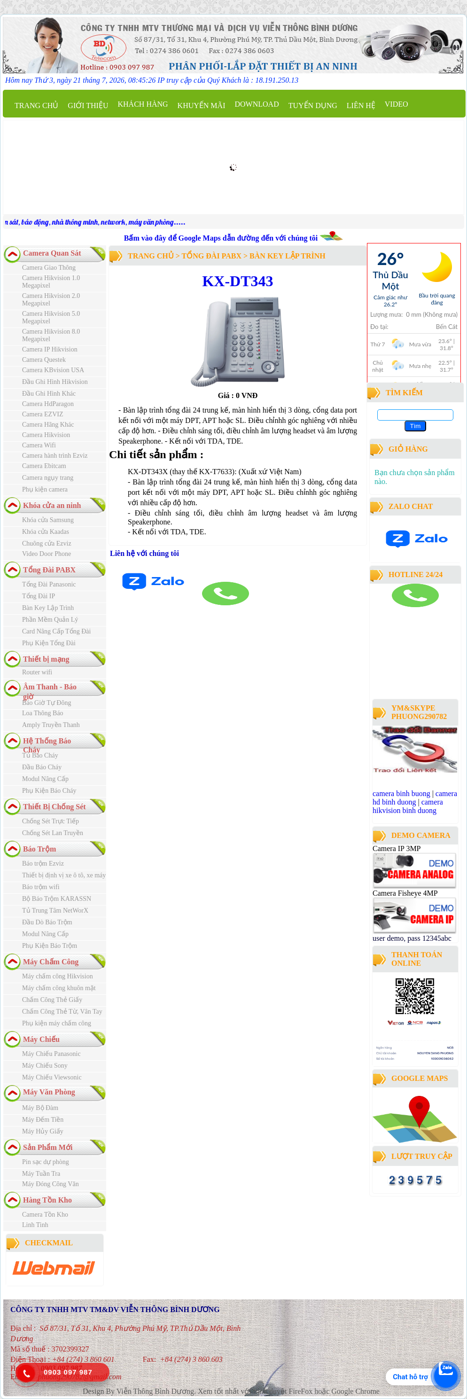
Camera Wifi (39, 445)
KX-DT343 (237, 281)
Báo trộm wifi (41, 887)
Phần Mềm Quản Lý (50, 619)
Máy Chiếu (41, 1039)
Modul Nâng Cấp (45, 778)
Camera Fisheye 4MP (405, 893)
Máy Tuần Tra (41, 1173)
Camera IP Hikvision (50, 349)
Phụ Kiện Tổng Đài (49, 643)
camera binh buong (401, 793)
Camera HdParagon (48, 403)
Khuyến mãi (202, 105)
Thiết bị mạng (46, 659)
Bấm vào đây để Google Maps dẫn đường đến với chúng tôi (221, 238)
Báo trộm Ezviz (43, 863)
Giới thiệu (88, 105)
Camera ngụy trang (47, 477)
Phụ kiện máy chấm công (56, 1023)
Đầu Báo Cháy (42, 767)
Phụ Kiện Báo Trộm (49, 945)
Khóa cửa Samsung (48, 520)
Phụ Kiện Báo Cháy (49, 790)
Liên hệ (361, 105)
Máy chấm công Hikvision (57, 976)
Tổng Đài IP (38, 596)
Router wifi (37, 672)
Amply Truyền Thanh (51, 724)
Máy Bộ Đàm (40, 1107)
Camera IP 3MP (396, 848)
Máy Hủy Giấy (42, 1131)
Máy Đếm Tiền (42, 1119)
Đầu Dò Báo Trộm (47, 922)
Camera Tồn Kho (45, 1214)
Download (256, 104)
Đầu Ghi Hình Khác (49, 393)
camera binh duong (399, 611)
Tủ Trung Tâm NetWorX (55, 910)
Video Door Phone (46, 553)
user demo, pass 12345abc (412, 938)
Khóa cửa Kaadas (45, 531)
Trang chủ (36, 105)
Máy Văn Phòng (49, 1092)
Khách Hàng (142, 104)
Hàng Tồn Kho (47, 1200)
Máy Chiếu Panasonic (51, 1053)
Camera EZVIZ (42, 414)
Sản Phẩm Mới (47, 1147)
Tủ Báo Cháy (40, 755)
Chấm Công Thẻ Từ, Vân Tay (62, 1011)
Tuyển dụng (312, 105)
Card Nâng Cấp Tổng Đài (56, 631)
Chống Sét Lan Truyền (52, 832)
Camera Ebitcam (44, 465)
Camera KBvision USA (53, 370)
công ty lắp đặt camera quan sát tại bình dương (412, 671)
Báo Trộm (39, 849)
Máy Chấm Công (50, 962)
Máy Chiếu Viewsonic (52, 1077)
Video (396, 104)
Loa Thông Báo (42, 713)
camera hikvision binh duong (408, 806)
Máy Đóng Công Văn (50, 1184)
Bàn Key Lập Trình (48, 607)
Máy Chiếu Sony (45, 1065)
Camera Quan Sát (52, 253)
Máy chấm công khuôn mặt (59, 988)
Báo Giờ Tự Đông (46, 702)
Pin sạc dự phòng (45, 1161)
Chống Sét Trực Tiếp (50, 821)
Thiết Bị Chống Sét (54, 807)
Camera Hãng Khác (48, 424)
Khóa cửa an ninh (52, 505)
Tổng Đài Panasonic (49, 584)
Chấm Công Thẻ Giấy (52, 999)
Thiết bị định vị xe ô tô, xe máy (64, 875)
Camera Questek (44, 359)
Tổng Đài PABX (49, 570)
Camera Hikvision (46, 434)
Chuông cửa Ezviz (46, 543)
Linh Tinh (35, 1224)
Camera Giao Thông (49, 267)
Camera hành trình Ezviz (55, 455)
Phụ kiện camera (45, 489)
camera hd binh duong (415, 797)
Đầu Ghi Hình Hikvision (55, 381)
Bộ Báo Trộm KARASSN (56, 898)
